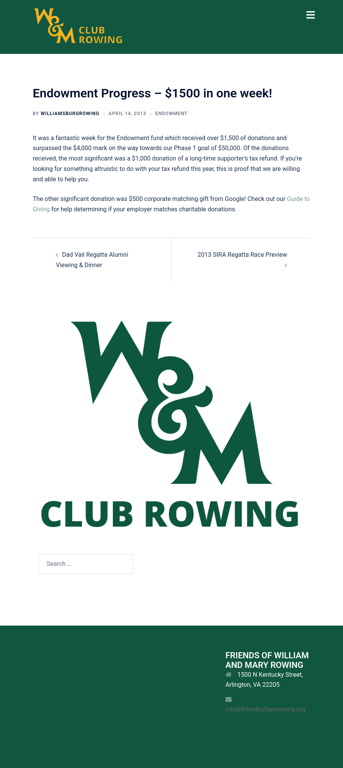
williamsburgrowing (70, 113)
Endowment (171, 113)
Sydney (221, 754)
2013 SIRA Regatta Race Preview (242, 254)
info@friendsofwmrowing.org (265, 709)
